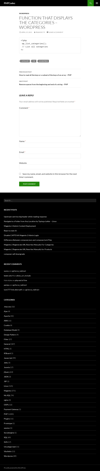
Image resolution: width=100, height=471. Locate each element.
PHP (34, 61)
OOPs (6, 405)
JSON (6, 377)
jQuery (7, 372)
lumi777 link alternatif (13, 290)
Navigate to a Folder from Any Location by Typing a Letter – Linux (30, 221)
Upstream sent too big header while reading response (25, 217)
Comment (24, 108)
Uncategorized (10, 447)
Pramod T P (40, 32)
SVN (6, 442)
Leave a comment (56, 32)
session (7, 428)
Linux (6, 386)
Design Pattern (10, 335)
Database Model (10, 330)
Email (22, 152)
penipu (7, 285)
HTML (6, 349)
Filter (6, 339)
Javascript (8, 358)
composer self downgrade (14, 254)
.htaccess (7, 307)
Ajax (6, 311)
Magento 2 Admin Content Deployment (20, 226)
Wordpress (24, 13)
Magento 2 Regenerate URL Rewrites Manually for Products (28, 249)
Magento (7, 391)
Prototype (8, 423)
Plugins (7, 419)
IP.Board (7, 353)
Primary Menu (97, 3)
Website (23, 163)
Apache (7, 316)
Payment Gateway (11, 409)
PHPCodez (9, 3)
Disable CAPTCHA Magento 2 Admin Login (21, 235)
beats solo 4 (8, 276)
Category (25, 61)
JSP (5, 381)
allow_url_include (23, 276)
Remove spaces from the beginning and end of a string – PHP (50, 82)
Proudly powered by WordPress (15, 468)
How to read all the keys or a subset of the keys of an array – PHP (50, 73)
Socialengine (9, 433)
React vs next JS (10, 231)
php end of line (21, 280)
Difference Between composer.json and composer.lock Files (28, 240)
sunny (6, 271)
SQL (5, 437)
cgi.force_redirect (19, 271)
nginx (6, 400)
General (7, 344)
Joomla (7, 367)
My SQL (7, 395)
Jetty (6, 363)
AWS (6, 321)
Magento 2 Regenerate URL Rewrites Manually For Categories (29, 245)
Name (22, 141)
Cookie (7, 325)
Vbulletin (7, 451)
